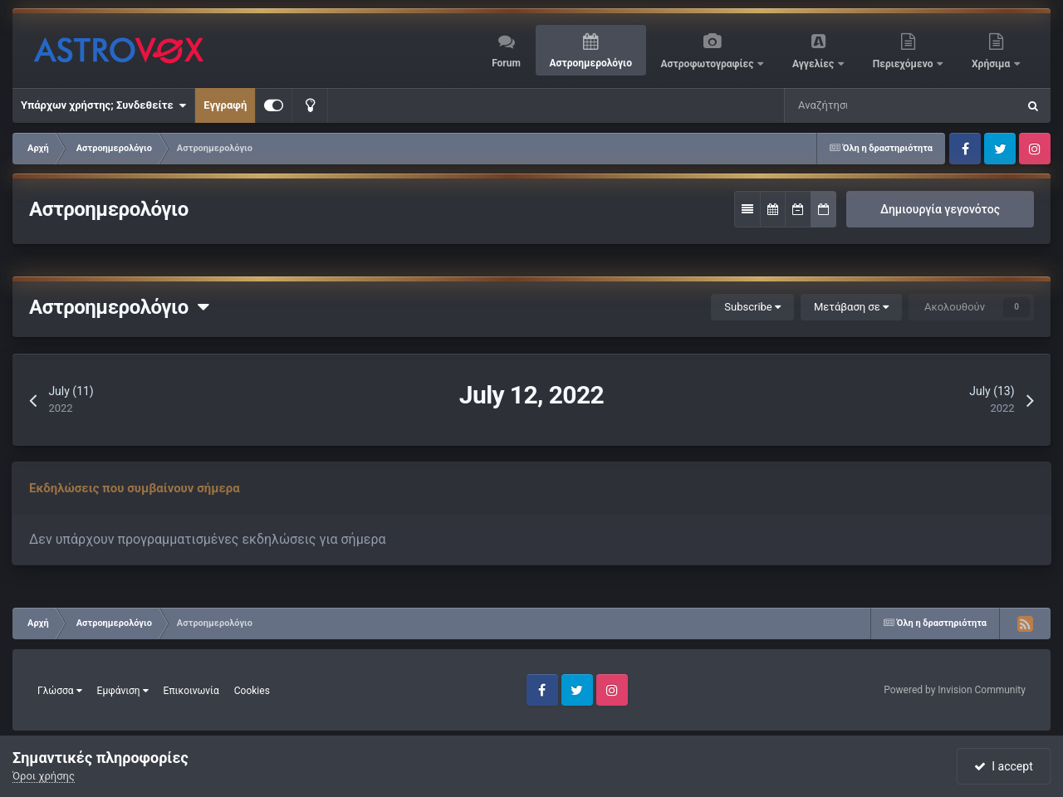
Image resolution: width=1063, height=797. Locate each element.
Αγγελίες (814, 64)
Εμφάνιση (123, 691)
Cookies (252, 691)
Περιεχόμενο (904, 64)
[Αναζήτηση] (824, 105)
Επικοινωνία (191, 691)
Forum (506, 63)
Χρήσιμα (992, 64)
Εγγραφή (225, 105)
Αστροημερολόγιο (590, 63)
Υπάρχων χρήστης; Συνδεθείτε (103, 105)
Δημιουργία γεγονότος (940, 209)
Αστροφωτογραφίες (709, 64)
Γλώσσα (59, 691)
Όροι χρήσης (43, 776)
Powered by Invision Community (955, 690)
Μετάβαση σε (851, 307)
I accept (1003, 766)
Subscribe (752, 307)
